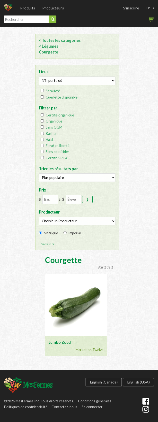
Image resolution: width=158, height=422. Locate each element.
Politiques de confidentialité (25, 407)
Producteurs (53, 8)
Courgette (48, 52)
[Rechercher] (26, 19)
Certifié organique (60, 115)
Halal (49, 140)
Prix (42, 190)
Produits (27, 8)
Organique (54, 121)
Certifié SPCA (57, 158)
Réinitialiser (46, 244)
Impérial (74, 233)
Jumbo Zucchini (63, 342)
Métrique (51, 233)
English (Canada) (104, 381)
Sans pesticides (58, 152)
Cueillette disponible (62, 97)
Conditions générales (94, 401)
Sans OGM (54, 127)
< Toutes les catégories (60, 40)
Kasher (51, 133)
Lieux (44, 71)
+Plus (150, 8)
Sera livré (53, 91)
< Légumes (48, 46)
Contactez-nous (64, 407)
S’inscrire (131, 8)
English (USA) (138, 381)
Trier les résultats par (58, 168)
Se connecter (92, 407)
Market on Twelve (90, 350)
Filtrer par (48, 108)
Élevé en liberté (58, 146)
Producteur (49, 212)
